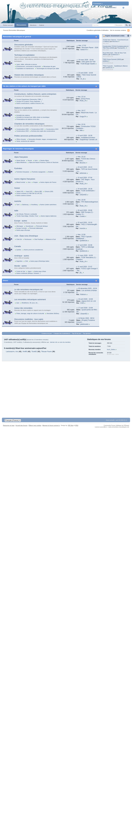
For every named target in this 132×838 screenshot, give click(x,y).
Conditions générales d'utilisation (98, 30)
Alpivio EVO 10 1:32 (89, 301)
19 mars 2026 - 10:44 (85, 60)
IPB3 (76, 425)
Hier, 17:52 (82, 45)
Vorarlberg (34, 204)
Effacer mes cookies (34, 425)
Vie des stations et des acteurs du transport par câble (24, 86)
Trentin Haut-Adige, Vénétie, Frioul (27, 216)
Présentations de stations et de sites (27, 119)
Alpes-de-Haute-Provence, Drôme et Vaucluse (43, 162)
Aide (125, 8)
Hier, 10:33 (81, 200)
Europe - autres (20, 221)
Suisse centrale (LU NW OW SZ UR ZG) (29, 193)
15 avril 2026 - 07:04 (85, 178)
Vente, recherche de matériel (25, 141)
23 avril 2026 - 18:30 (85, 73)
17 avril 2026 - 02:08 (85, 245)
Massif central (20, 182)
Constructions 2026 (22, 129)
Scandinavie (29, 226)
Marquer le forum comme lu (51, 425)
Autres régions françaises (24, 179)
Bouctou (115, 41)
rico (16, 351)
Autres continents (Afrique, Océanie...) (28, 273)
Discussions (21, 25)
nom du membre (65, 342)
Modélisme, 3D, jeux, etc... (30, 303)
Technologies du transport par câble (47, 68)
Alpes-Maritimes (21, 162)
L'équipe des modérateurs (62, 333)
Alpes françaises (21, 157)
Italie (16, 211)
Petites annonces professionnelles (28, 136)
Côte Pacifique (38, 239)
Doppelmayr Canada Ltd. (88, 139)
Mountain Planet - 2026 (90, 47)
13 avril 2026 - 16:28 (85, 135)
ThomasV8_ (121, 48)
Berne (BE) (38, 191)
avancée (129, 25)
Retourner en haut (8, 425)
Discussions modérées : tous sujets (28, 319)
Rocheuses (27, 239)
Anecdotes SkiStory (53, 313)
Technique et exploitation (24, 55)
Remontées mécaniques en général (17, 37)
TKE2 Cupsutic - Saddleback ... (84, 238)
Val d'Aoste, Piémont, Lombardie (26, 214)
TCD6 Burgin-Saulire (87, 64)
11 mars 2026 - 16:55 (85, 255)
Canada (17, 246)
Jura (29, 182)
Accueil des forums (21, 425)
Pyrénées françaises (22, 172)
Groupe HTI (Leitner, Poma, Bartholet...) (29, 101)
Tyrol (17, 204)
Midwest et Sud (51, 239)
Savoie (30, 160)
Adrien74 (83, 50)
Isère (36, 160)
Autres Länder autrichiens (48, 204)
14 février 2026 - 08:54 (86, 318)
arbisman (83, 173)
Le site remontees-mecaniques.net (28, 289)
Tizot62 (34, 351)
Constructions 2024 (52, 129)
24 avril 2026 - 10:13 (85, 167)
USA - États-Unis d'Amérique (26, 236)
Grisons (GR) (49, 191)
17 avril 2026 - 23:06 (85, 308)
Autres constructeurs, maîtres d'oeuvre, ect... (30, 103)
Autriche (17, 201)
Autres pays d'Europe (23, 230)
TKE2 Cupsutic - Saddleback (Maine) (115, 66)
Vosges (35, 182)
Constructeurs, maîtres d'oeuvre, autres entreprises (35, 94)
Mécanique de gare (49, 66)
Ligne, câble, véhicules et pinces (26, 64)
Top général (86, 333)
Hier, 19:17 (81, 110)
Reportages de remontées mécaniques (18, 149)
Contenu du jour (47, 333)
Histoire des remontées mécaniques (29, 75)
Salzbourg (25, 204)
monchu (82, 228)
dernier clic (53, 342)
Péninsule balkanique (36, 228)
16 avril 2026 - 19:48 (85, 299)
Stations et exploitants (23, 108)
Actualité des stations (23, 115)
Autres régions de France (48, 182)
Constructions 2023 (22, 131)
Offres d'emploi (21, 139)
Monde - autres (20, 266)
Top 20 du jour (76, 333)
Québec (18, 249)
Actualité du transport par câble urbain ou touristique (32, 117)
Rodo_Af (83, 101)
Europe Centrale (21, 228)
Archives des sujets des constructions (43, 131)
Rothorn (83, 294)
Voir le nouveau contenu (118, 30)
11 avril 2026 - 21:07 (85, 267)
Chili (26, 261)
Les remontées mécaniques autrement (30, 299)
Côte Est (19, 239)
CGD (82, 303)
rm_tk (82, 79)
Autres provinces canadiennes (33, 249)
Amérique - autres (21, 256)
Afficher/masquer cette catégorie (96, 37)
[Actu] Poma (85, 99)
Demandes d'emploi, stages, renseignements (42, 139)
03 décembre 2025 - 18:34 (87, 288)
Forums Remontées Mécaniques (14, 30)
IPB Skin (70, 425)
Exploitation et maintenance (25, 68)
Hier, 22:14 (81, 97)
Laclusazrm (10, 351)
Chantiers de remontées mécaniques (29, 124)
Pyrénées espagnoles (39, 172)
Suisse (17, 188)
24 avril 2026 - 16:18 (85, 189)
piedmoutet (84, 324)
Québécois (114, 54)
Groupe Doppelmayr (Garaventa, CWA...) (29, 99)
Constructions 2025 (37, 129)
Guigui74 (83, 116)
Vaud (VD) (29, 191)
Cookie (82, 216)
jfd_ (81, 273)
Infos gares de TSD (88, 62)
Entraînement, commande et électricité (28, 66)
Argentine (19, 261)
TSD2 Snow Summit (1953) (112, 59)
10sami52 (83, 195)
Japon (30, 271)
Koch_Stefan (111, 349)
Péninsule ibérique (42, 226)
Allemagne (19, 226)
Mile (81, 130)
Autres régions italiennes (48, 216)
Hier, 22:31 (81, 124)
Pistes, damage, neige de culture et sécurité (30, 313)
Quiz (17, 303)
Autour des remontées (23, 308)
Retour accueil (8, 25)
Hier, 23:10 (81, 157)
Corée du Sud (20, 271)
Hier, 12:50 (81, 234)
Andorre (50, 172)
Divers (5, 281)
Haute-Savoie (20, 160)
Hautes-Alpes (44, 160)
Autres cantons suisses (23, 195)
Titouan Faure (46, 351)
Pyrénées (18, 168)
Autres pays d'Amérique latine (39, 261)
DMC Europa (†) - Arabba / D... (85, 213)
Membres (33, 25)
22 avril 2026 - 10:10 (85, 222)
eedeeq (105, 61)
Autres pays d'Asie (40, 271)
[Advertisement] (65, 386)
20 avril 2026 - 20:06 (85, 210)
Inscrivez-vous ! (111, 7)
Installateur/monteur (88, 138)
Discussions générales (23, 45)
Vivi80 (25, 351)
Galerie (41, 25)
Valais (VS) (19, 191)
